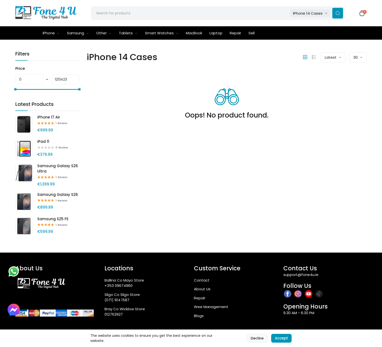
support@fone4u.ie (300, 274)
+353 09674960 (119, 285)
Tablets (128, 33)
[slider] (15, 89)
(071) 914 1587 (117, 299)
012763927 (114, 314)
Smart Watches (162, 33)
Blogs (199, 315)
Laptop (216, 33)
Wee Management (211, 306)
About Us (202, 289)
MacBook (194, 33)
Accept (281, 338)
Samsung (78, 33)
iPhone (51, 33)
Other (104, 33)
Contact (202, 280)
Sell (251, 33)
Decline (257, 338)
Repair (235, 33)
